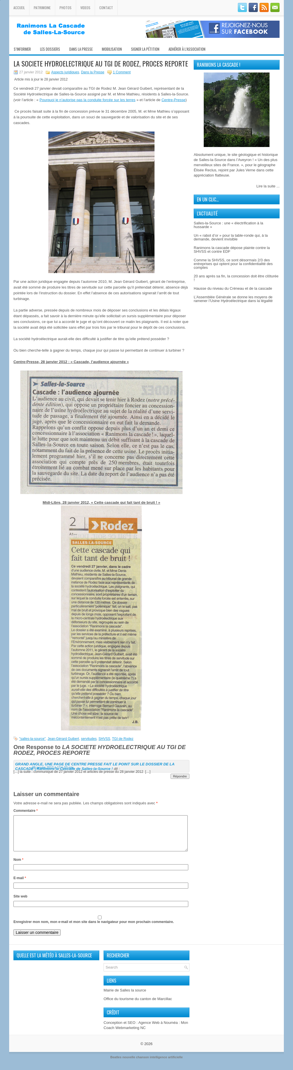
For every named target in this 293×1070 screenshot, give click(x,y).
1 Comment (122, 72)
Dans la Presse (92, 72)
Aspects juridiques (65, 72)
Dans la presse (81, 49)
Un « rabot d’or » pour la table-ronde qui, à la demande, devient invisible (231, 237)
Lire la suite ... (268, 186)
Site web (20, 903)
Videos (85, 7)
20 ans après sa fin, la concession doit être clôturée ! (236, 278)
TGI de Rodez (122, 739)
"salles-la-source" (32, 739)
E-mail (19, 885)
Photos (66, 7)
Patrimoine (42, 7)
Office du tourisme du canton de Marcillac (138, 1006)
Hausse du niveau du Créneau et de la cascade (233, 288)
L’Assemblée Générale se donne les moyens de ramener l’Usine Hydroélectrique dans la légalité (233, 299)
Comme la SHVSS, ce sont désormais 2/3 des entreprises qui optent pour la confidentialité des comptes (233, 264)
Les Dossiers (50, 49)
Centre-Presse (173, 100)
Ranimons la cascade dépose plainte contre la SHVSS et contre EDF (232, 250)
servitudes (89, 739)
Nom (18, 867)
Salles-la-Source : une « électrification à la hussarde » (228, 225)
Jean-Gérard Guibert (63, 739)
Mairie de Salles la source (125, 997)
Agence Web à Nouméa (158, 1029)
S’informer (22, 49)
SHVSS (104, 739)
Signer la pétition (145, 49)
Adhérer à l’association (187, 49)
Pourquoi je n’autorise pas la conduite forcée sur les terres (87, 100)
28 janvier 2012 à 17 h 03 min (53, 767)
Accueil (19, 7)
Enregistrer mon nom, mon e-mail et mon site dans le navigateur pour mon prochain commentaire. (93, 929)
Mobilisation (112, 49)
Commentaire (25, 811)
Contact (106, 7)
